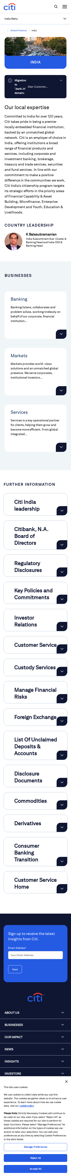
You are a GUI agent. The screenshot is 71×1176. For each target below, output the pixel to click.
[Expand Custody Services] (62, 671)
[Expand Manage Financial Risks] (62, 698)
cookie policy (27, 1105)
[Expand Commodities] (62, 804)
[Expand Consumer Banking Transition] (62, 861)
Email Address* (17, 947)
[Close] (66, 1081)
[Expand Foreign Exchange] (62, 721)
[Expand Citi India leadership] (62, 510)
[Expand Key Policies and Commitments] (62, 599)
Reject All (35, 1158)
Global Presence (18, 30)
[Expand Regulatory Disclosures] (62, 572)
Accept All (35, 1168)
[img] (56, 7)
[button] (35, 18)
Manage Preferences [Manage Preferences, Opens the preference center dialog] (35, 1147)
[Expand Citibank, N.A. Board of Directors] (62, 544)
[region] (35, 1126)
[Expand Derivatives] (62, 827)
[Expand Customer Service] (62, 649)
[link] (35, 86)
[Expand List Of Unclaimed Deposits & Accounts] (62, 755)
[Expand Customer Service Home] (62, 888)
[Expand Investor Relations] (62, 626)
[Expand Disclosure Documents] (62, 782)
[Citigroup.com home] (35, 997)
